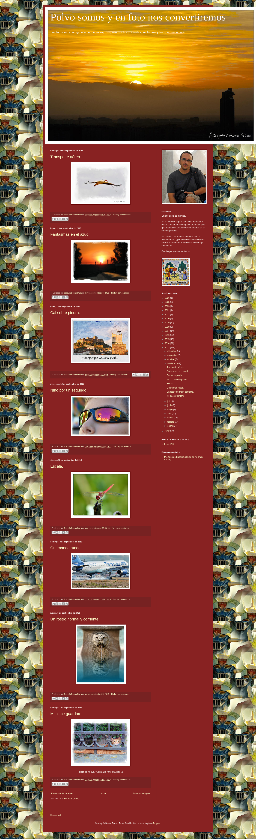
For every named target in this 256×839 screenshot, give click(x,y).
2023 (167, 306)
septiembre (172, 363)
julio (169, 401)
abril (169, 413)
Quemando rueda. (66, 548)
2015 (167, 339)
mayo (170, 409)
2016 (167, 335)
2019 (167, 322)
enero (170, 426)
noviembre (172, 355)
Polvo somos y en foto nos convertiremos (138, 17)
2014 (167, 343)
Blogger (156, 823)
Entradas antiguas (141, 793)
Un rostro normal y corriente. (75, 619)
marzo (170, 417)
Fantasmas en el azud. (70, 234)
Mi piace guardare (65, 714)
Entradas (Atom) (71, 798)
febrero (171, 422)
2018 (167, 327)
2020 (167, 318)
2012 (167, 431)
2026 (167, 298)
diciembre (172, 351)
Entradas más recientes (62, 793)
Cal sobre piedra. (65, 312)
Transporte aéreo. (65, 157)
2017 (167, 331)
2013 (167, 347)
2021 (167, 314)
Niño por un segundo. (68, 390)
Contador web (55, 815)
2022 (167, 310)
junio (169, 405)
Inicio (103, 793)
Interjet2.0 (169, 444)
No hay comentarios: (122, 215)
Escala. (56, 466)
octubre (171, 359)
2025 (167, 302)
